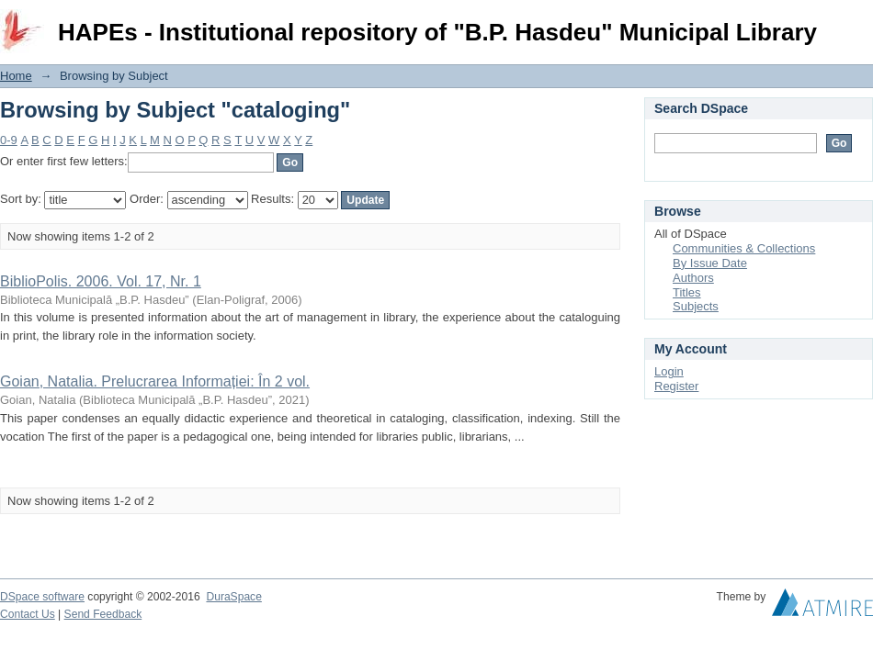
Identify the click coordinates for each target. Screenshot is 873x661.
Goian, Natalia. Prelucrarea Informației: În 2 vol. (155, 381)
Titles (687, 292)
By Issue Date (710, 263)
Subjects (696, 306)
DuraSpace (233, 596)
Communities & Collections (744, 248)
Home (16, 76)
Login (858, 22)
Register (676, 386)
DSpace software (42, 596)
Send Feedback (103, 614)
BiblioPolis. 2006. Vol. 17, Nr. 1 (100, 281)
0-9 (8, 140)
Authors (693, 278)
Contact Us (27, 614)
